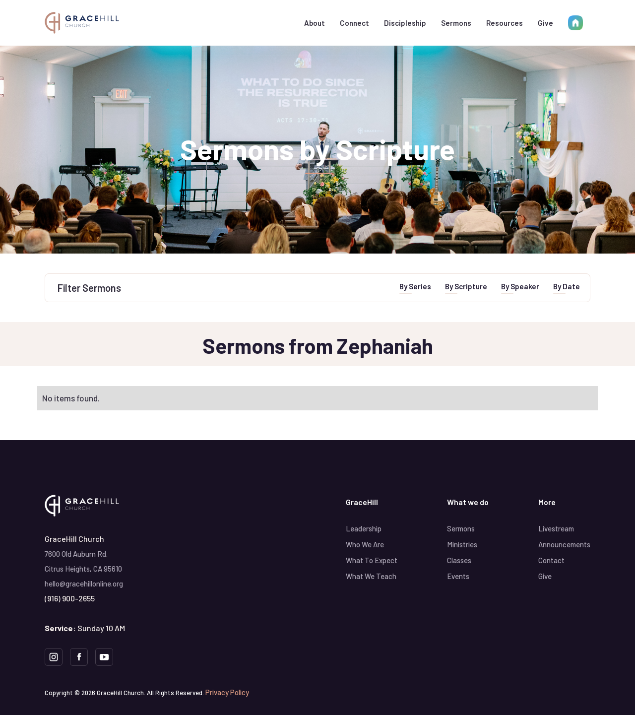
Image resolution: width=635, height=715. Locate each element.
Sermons (456, 22)
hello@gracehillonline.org (84, 583)
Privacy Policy (227, 692)
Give (545, 22)
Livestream (556, 528)
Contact (551, 560)
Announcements (564, 544)
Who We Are (365, 544)
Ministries (462, 544)
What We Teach (371, 576)
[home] (82, 22)
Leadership (363, 528)
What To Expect (371, 560)
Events (458, 576)
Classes (459, 560)
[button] (314, 23)
